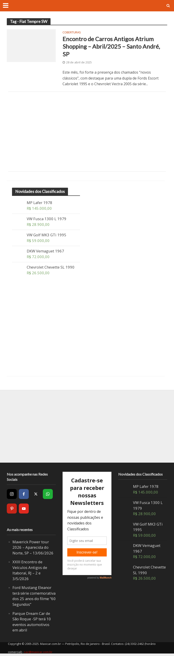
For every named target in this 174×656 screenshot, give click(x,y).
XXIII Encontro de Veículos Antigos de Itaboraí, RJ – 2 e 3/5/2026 (29, 570)
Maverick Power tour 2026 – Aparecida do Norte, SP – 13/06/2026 (32, 547)
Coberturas (72, 32)
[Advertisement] (87, 131)
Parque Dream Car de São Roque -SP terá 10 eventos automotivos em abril (31, 622)
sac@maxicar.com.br (38, 652)
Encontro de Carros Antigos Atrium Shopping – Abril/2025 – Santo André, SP (111, 46)
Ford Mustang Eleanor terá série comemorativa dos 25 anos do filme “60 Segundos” (34, 596)
